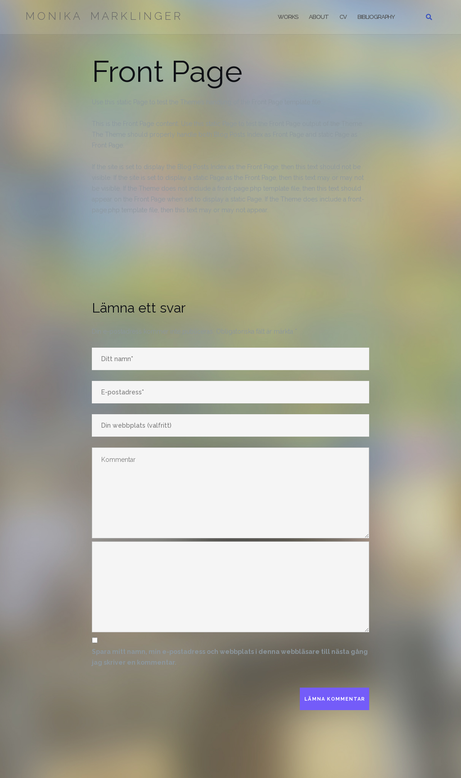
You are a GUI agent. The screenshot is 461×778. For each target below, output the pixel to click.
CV (343, 16)
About (319, 16)
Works (288, 16)
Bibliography (376, 16)
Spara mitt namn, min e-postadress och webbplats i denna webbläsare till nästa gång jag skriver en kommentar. (230, 657)
